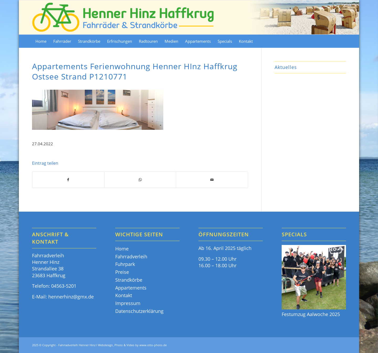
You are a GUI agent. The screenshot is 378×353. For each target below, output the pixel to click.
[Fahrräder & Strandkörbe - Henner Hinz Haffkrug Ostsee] (123, 17)
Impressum (127, 303)
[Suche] (342, 41)
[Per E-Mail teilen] (212, 180)
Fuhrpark (125, 264)
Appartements (130, 288)
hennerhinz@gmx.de (71, 296)
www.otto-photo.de (153, 345)
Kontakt (123, 295)
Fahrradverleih (131, 256)
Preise (122, 272)
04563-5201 (63, 286)
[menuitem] (41, 41)
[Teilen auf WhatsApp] (140, 180)
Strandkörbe (128, 280)
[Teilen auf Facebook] (68, 180)
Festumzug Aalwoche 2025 (311, 314)
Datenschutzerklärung (139, 311)
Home (122, 248)
